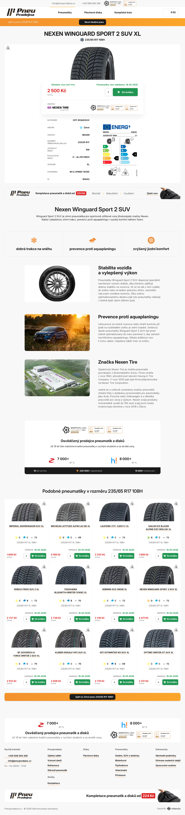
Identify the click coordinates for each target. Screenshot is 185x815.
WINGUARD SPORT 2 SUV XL (158, 589)
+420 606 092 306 (18, 755)
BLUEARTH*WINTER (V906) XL (70, 591)
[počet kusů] (108, 92)
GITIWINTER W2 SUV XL (114, 652)
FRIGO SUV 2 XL (26, 589)
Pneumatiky (65, 12)
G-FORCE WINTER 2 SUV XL (26, 654)
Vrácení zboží (54, 760)
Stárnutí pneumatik (57, 770)
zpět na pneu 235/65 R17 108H (21, 22)
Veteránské (121, 770)
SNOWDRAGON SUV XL (26, 526)
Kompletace (53, 783)
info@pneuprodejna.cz (63, 3)
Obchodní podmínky (165, 755)
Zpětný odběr (54, 755)
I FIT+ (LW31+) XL (114, 526)
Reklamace (53, 765)
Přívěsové (120, 775)
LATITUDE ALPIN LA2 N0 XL (70, 526)
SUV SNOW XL (114, 589)
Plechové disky (93, 12)
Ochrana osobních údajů (167, 760)
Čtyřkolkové (121, 765)
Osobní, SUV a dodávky (127, 755)
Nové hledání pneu (92, 22)
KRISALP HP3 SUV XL (70, 652)
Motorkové (120, 760)
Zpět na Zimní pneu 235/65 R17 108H (92, 696)
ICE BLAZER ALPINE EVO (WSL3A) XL (158, 527)
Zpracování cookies (165, 765)
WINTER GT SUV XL (158, 652)
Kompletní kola (123, 12)
